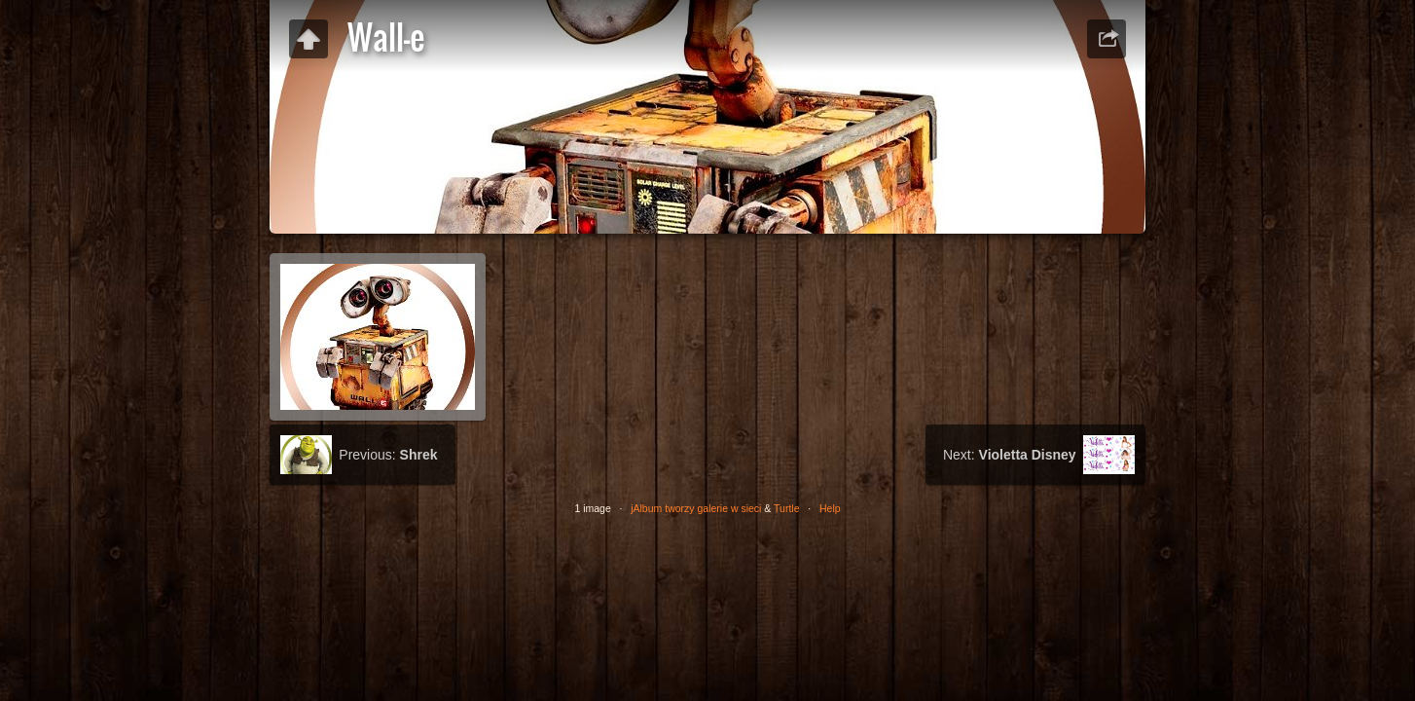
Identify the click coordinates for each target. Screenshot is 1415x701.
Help (830, 508)
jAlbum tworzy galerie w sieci (696, 508)
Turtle (786, 508)
